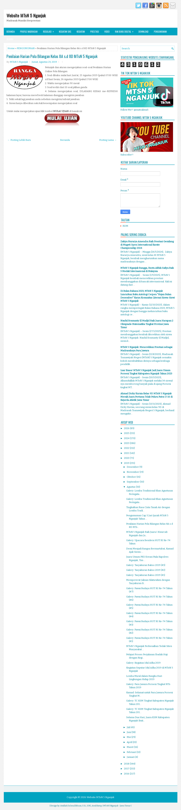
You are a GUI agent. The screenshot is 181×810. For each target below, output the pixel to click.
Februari (132, 752)
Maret (130, 747)
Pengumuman (160, 31)
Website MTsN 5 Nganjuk (26, 15)
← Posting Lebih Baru (19, 140)
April (130, 742)
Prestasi (94, 31)
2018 (127, 763)
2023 (127, 443)
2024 (127, 438)
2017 (127, 768)
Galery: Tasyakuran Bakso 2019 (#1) (145, 575)
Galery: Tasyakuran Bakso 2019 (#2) (145, 570)
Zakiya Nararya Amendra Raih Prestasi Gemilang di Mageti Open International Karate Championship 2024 (147, 244)
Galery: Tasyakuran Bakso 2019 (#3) (145, 565)
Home (11, 48)
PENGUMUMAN (26, 48)
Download (143, 31)
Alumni (10, 39)
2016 (127, 773)
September (133, 481)
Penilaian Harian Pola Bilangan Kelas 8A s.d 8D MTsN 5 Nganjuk (52, 56)
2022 (127, 448)
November (133, 472)
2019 (127, 463)
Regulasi (49, 30)
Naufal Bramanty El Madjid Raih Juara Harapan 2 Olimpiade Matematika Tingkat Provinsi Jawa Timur (146, 324)
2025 (127, 433)
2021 (127, 453)
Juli (129, 727)
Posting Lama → (108, 140)
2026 (127, 428)
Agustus (131, 486)
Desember (133, 467)
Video (107, 31)
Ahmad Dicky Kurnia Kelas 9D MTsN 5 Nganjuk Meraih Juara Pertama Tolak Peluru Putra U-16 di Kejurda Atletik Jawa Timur (146, 396)
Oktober (132, 476)
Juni (129, 732)
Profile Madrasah (29, 31)
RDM (125, 226)
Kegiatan (81, 31)
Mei (129, 737)
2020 (127, 458)
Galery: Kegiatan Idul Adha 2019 (143, 662)
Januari (131, 757)
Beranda (11, 31)
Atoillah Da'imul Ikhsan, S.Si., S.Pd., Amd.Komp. (81, 806)
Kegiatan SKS (65, 31)
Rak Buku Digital (125, 30)
